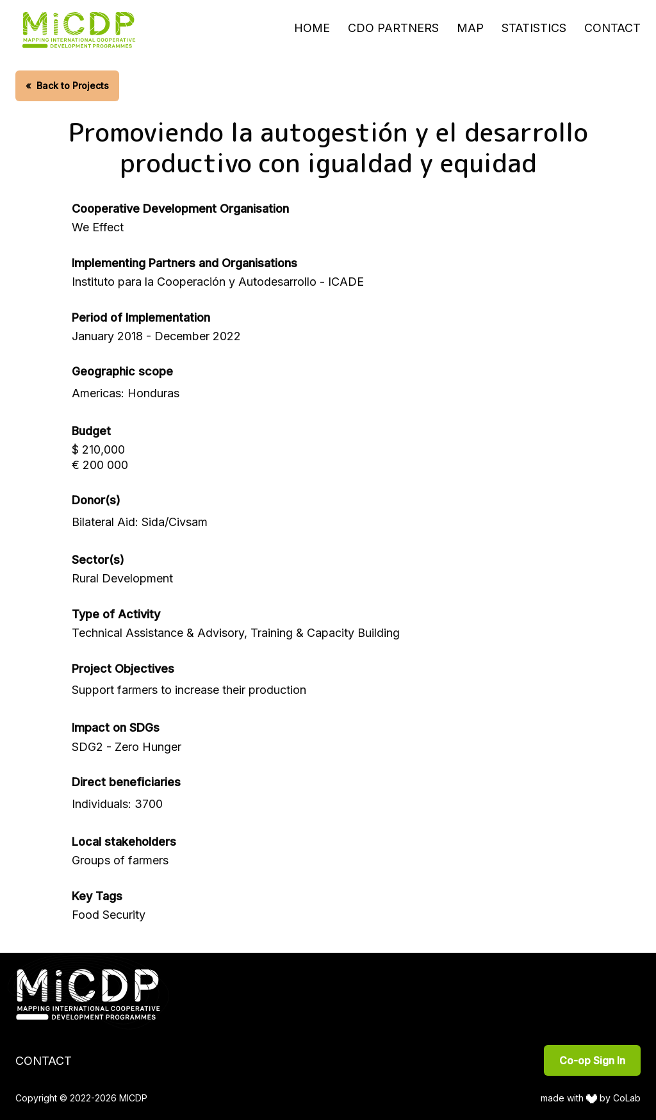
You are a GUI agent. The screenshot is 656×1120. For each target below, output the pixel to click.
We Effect (98, 227)
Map (470, 28)
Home (312, 28)
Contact (612, 28)
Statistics (534, 28)
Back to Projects (67, 85)
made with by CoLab (591, 1097)
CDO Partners (393, 28)
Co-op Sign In (592, 1060)
